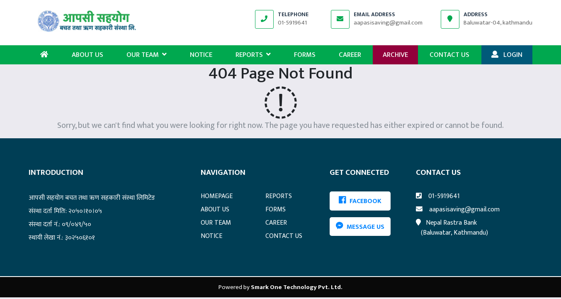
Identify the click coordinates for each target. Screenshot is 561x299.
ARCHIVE (395, 55)
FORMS (305, 55)
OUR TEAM (146, 55)
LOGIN (506, 55)
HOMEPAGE (217, 196)
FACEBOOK (360, 201)
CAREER (350, 55)
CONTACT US (449, 55)
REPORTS (253, 55)
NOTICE (201, 55)
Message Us (360, 226)
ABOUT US (87, 55)
